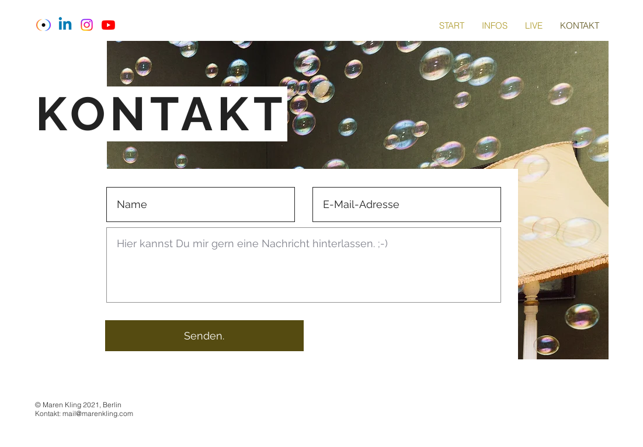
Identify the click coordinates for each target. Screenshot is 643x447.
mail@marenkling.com (97, 413)
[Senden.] (204, 335)
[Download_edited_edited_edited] (43, 25)
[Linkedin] (65, 25)
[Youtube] (108, 25)
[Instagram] (87, 25)
